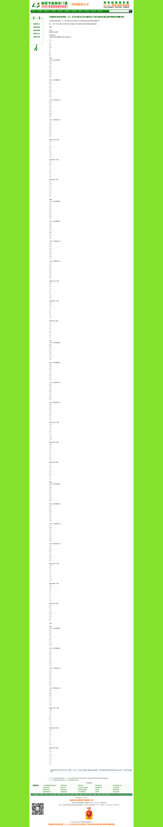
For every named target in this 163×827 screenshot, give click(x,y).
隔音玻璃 (74, 11)
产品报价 (53, 11)
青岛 (72, 794)
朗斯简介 (36, 24)
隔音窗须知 (46, 787)
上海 (50, 794)
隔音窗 (80, 11)
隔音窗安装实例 (117, 785)
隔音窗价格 (98, 785)
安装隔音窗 (64, 791)
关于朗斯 (39, 11)
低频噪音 (67, 11)
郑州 (63, 794)
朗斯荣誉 (36, 30)
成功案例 (60, 11)
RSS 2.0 (117, 770)
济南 (99, 794)
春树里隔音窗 (47, 791)
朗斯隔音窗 (116, 789)
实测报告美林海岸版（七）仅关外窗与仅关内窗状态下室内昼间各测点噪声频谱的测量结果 (54, 5)
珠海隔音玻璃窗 (82, 789)
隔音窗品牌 (116, 791)
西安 (86, 794)
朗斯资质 (36, 27)
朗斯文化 (36, 33)
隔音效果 (63, 787)
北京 (55, 794)
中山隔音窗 (116, 787)
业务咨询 (93, 11)
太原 (90, 794)
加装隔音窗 (46, 789)
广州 (46, 794)
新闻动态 (46, 11)
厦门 (108, 794)
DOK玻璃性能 (82, 791)
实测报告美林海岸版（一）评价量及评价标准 (65, 780)
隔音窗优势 (98, 787)
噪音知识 (95, 770)
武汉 (59, 794)
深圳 (41, 794)
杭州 (81, 794)
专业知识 (86, 11)
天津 (103, 794)
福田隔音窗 (64, 789)
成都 (94, 794)
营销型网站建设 (86, 822)
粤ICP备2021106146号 (81, 797)
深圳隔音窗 (64, 785)
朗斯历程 (36, 37)
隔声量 (97, 791)
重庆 (77, 794)
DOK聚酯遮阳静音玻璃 (49, 785)
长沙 (68, 794)
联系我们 (100, 11)
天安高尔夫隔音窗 (83, 787)
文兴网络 (76, 822)
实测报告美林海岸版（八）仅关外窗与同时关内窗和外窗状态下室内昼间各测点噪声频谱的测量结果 (80, 778)
